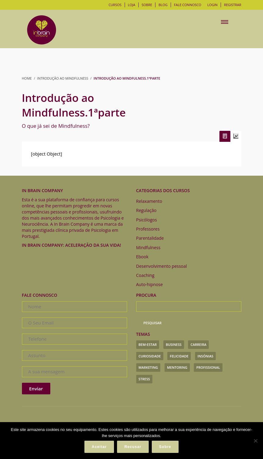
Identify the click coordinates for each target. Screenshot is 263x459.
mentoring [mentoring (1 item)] (177, 367)
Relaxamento (149, 201)
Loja (131, 4)
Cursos (114, 4)
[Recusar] (255, 441)
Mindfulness (148, 247)
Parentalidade (150, 238)
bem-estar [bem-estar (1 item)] (148, 344)
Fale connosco (187, 4)
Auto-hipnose (149, 284)
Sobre (147, 4)
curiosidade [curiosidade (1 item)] (150, 356)
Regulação (146, 210)
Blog (162, 4)
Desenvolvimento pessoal (161, 266)
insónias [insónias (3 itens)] (205, 356)
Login (212, 4)
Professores (148, 229)
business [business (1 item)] (174, 344)
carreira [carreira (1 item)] (198, 344)
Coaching (145, 275)
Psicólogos (146, 220)
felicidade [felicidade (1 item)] (179, 356)
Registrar (232, 4)
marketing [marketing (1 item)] (148, 367)
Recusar (132, 447)
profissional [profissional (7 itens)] (208, 367)
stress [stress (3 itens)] (144, 379)
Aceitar (99, 447)
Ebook (142, 257)
